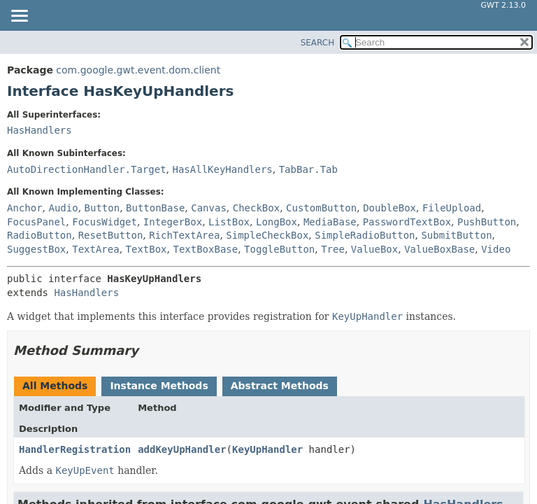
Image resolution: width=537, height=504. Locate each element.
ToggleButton (279, 249)
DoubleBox (389, 208)
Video (495, 249)
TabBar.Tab (308, 169)
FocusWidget (104, 221)
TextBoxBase (205, 249)
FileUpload (451, 208)
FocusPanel (36, 221)
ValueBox (374, 249)
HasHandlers (39, 130)
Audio (63, 208)
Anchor (25, 208)
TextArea (95, 249)
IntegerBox (172, 221)
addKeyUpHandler (182, 449)
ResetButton (110, 235)
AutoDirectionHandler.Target (86, 169)
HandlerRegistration (75, 449)
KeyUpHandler (267, 449)
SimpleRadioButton (365, 235)
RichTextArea (184, 235)
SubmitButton (456, 235)
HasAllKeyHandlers (222, 169)
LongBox (276, 221)
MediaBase (330, 221)
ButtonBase (155, 208)
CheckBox (256, 208)
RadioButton (39, 235)
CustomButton (321, 208)
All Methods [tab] (54, 385)
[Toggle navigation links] (19, 17)
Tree (333, 249)
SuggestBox (36, 249)
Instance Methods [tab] (159, 385)
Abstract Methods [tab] (280, 385)
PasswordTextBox (407, 221)
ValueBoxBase (439, 249)
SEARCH (318, 43)
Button (102, 208)
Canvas (209, 208)
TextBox (146, 249)
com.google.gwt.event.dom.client (138, 70)
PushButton (486, 221)
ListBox (229, 221)
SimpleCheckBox (267, 235)
